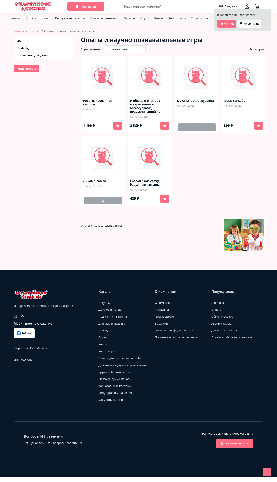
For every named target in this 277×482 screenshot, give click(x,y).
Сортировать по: (91, 49)
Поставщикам (164, 317)
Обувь (144, 18)
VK (22, 316)
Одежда (129, 18)
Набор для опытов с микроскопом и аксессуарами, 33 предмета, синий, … (145, 106)
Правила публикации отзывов (232, 338)
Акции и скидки (222, 324)
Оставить (226, 24)
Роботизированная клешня (98, 102)
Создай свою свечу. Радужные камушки (145, 183)
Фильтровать (26, 68)
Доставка (217, 303)
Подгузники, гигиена (70, 18)
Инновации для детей (33, 55)
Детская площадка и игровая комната (118, 367)
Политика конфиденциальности (177, 331)
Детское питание (37, 18)
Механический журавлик (188, 102)
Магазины (162, 310)
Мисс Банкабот (235, 101)
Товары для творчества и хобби (120, 358)
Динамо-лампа (94, 181)
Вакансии (161, 324)
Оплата (216, 310)
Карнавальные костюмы (115, 390)
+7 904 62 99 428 (233, 448)
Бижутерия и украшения (115, 397)
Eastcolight (25, 48)
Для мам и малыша (104, 18)
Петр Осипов (38, 348)
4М (19, 41)
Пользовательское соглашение (176, 338)
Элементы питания (111, 404)
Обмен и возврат (223, 317)
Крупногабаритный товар (116, 376)
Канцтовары (177, 18)
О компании (163, 303)
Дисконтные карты (224, 331)
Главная (19, 31)
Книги (158, 18)
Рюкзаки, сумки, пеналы (115, 383)
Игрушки (13, 18)
